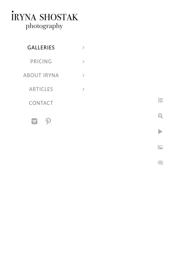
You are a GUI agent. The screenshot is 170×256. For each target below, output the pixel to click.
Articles (41, 89)
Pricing (41, 61)
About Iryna (41, 75)
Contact (41, 103)
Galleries (41, 47)
